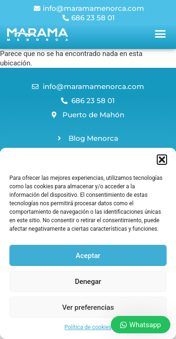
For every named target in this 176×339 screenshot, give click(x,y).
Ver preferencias (88, 307)
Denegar (88, 281)
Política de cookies (88, 327)
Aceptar (88, 255)
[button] (162, 159)
